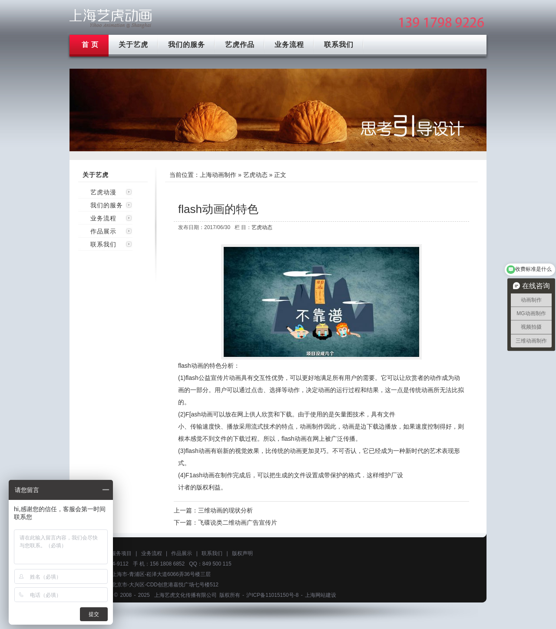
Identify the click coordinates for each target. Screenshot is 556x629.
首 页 (90, 44)
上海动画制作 (218, 174)
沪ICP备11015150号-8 (272, 595)
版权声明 (242, 553)
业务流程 (289, 44)
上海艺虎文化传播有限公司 (185, 595)
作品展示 (103, 231)
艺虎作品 (240, 44)
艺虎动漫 (103, 192)
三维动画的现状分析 (225, 510)
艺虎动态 (255, 174)
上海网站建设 (320, 595)
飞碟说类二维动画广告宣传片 (237, 522)
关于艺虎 (133, 44)
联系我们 (339, 44)
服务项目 (121, 553)
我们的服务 (186, 44)
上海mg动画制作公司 (111, 18)
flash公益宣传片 (207, 377)
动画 (324, 389)
